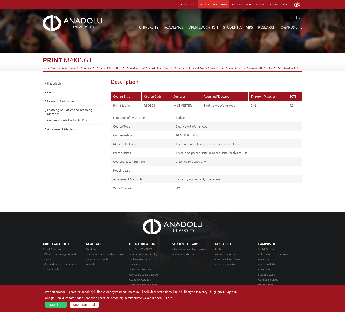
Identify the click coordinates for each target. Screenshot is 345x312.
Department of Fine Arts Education (148, 68)
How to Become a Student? (145, 274)
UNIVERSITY (149, 27)
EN (300, 17)
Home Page (49, 68)
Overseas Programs (140, 269)
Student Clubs (266, 274)
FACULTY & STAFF (241, 4)
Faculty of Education (109, 68)
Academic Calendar (140, 279)
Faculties (86, 68)
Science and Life (225, 264)
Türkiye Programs (139, 259)
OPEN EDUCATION (203, 27)
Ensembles (264, 269)
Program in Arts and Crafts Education (197, 68)
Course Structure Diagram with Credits (248, 68)
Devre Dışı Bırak (84, 305)
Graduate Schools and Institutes (105, 254)
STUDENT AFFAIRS (238, 27)
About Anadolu (52, 249)
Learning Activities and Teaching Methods (69, 112)
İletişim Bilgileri (52, 269)
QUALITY (274, 4)
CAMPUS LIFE (291, 27)
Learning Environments (143, 284)
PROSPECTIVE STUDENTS (214, 4)
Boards (47, 259)
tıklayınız (229, 292)
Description (55, 83)
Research (134, 264)
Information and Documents (60, 264)
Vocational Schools (97, 259)
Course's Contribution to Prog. (68, 120)
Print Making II (286, 68)
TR (292, 17)
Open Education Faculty (143, 254)
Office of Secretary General (59, 254)
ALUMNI (259, 4)
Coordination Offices (227, 259)
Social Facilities (267, 249)
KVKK (286, 4)
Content (53, 92)
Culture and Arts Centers (273, 254)
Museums (263, 259)
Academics (68, 68)
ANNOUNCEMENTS (140, 249)
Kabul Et (56, 305)
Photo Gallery (266, 284)
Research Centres (226, 254)
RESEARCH (266, 27)
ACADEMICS (173, 27)
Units (218, 249)
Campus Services (268, 279)
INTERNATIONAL (186, 4)
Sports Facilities (267, 264)
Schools (90, 264)
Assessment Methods (62, 129)
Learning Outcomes (60, 101)
